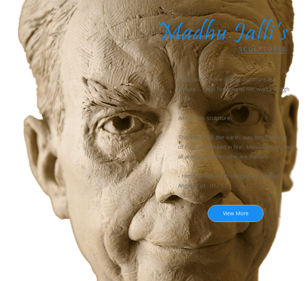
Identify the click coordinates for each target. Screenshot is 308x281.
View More (236, 213)
